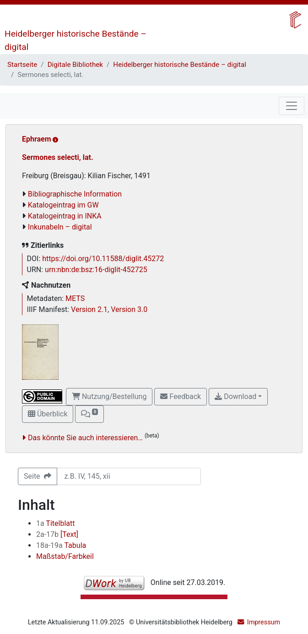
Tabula (61, 545)
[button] (89, 414)
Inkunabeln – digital (60, 227)
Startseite (22, 64)
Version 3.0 (129, 309)
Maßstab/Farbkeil (65, 556)
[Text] (57, 534)
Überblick (47, 414)
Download (235, 396)
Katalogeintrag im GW (63, 205)
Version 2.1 (89, 309)
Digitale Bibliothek (75, 64)
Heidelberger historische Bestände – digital (179, 64)
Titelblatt (55, 523)
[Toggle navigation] (291, 106)
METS (75, 298)
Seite (37, 476)
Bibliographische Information (75, 194)
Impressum (263, 622)
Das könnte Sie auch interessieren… (85, 437)
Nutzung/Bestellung (109, 396)
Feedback (180, 396)
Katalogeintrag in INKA (65, 216)
